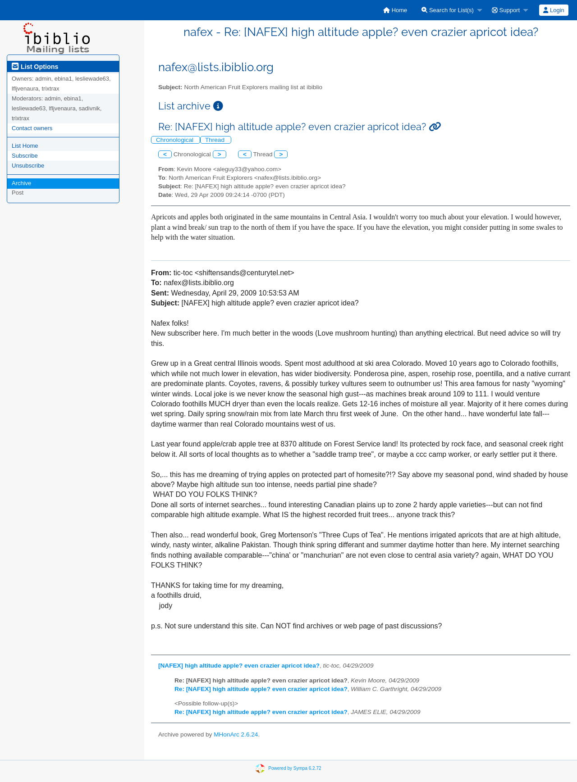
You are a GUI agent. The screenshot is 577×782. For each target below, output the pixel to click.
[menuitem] (395, 10)
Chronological (175, 139)
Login (553, 10)
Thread (215, 139)
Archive (21, 183)
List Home (25, 145)
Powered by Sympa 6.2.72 (294, 768)
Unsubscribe (28, 165)
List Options (35, 66)
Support (506, 10)
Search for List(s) (447, 10)
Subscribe (25, 155)
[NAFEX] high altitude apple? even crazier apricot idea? (239, 665)
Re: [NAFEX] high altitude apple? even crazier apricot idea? (261, 689)
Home (395, 10)
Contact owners (32, 128)
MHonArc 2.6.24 (236, 734)
